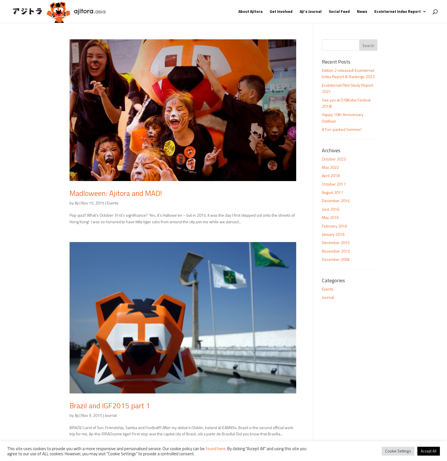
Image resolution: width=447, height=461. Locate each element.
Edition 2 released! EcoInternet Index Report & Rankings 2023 (348, 73)
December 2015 (336, 242)
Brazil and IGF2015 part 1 (110, 405)
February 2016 (334, 226)
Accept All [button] (428, 451)
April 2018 (331, 175)
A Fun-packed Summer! (341, 129)
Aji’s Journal (311, 11)
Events (113, 203)
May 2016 (330, 217)
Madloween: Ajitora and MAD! (116, 193)
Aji (77, 203)
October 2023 (334, 159)
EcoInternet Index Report (397, 11)
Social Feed (339, 11)
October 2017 (334, 184)
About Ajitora (250, 11)
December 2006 (336, 259)
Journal (111, 415)
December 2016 (336, 201)
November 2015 (336, 251)
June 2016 (331, 209)
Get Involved (281, 11)
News (362, 11)
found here (215, 448)
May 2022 (330, 167)
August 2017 (332, 192)
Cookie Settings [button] (398, 451)
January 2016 (333, 234)
